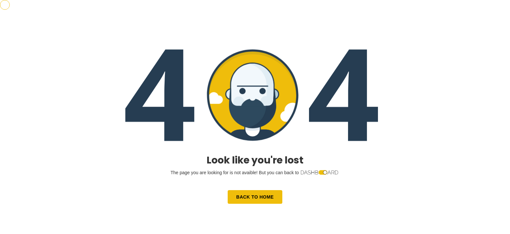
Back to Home (255, 197)
